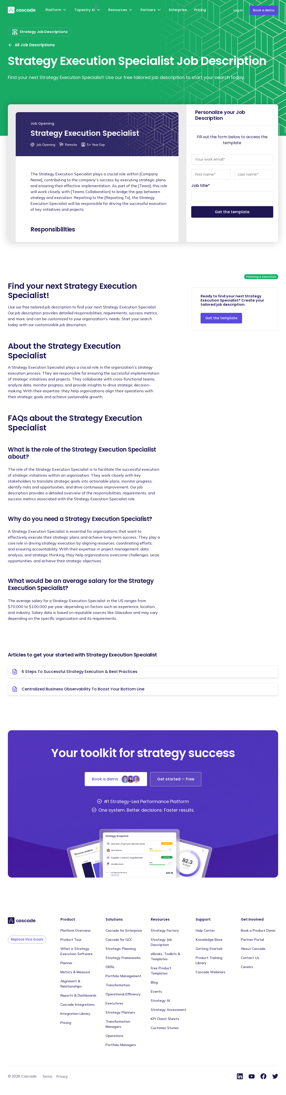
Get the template (221, 318)
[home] (22, 9)
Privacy (62, 1076)
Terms (47, 1076)
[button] (56, 10)
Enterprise (178, 9)
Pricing (200, 9)
